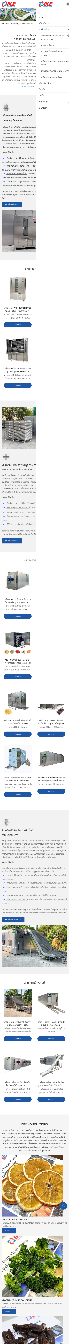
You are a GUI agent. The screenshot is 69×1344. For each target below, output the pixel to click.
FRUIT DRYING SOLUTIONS (14, 1219)
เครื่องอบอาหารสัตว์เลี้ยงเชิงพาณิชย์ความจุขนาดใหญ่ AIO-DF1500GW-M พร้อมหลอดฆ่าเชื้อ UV (51, 722)
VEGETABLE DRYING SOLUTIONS (17, 1300)
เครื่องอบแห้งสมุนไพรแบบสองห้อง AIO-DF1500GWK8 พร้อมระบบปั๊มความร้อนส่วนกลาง (51, 601)
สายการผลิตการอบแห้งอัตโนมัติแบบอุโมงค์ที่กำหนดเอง (51, 1023)
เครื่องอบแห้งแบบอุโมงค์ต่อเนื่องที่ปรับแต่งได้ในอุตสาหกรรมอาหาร (17, 1084)
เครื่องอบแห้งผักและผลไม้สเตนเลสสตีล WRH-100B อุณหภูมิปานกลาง (51, 370)
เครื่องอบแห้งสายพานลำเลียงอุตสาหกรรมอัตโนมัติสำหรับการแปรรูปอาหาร (51, 1084)
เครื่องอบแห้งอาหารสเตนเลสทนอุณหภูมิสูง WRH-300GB (17, 370)
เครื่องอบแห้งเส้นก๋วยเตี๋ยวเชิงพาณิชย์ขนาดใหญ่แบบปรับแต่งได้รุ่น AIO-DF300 (51, 661)
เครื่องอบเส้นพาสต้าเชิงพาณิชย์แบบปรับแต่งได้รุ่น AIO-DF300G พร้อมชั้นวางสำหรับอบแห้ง (17, 722)
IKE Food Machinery (10, 23)
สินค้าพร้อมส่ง (27, 23)
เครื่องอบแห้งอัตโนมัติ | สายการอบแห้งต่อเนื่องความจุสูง (17, 1023)
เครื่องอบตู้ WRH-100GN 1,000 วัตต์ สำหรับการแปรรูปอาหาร (17, 309)
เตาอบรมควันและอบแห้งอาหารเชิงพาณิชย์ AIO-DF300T (17, 779)
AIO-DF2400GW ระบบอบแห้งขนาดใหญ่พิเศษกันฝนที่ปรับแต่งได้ (51, 779)
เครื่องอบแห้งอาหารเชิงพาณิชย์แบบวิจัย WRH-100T (51, 309)
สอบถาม (18, 325)
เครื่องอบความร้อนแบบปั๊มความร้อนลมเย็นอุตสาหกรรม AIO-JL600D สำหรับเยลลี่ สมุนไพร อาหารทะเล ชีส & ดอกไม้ (17, 601)
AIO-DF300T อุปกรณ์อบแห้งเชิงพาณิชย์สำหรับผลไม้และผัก (18, 661)
